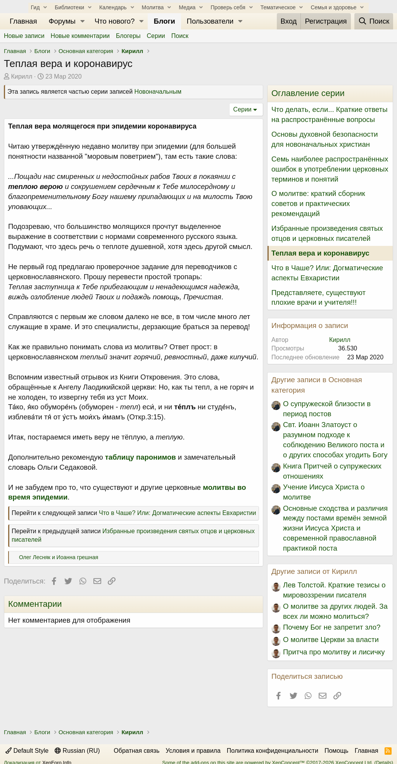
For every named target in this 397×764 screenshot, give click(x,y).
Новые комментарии (80, 36)
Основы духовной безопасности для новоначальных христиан (324, 139)
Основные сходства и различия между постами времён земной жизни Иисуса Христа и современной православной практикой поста (335, 528)
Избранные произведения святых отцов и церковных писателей (327, 233)
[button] (82, 21)
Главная (23, 21)
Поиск (179, 36)
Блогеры (128, 36)
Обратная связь (136, 750)
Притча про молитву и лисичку (334, 652)
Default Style (26, 750)
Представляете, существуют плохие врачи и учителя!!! (318, 297)
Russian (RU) (77, 750)
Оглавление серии (308, 93)
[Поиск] (373, 21)
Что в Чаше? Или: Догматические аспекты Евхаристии (177, 513)
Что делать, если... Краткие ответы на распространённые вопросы (329, 114)
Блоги (164, 21)
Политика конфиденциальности (272, 750)
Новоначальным (158, 91)
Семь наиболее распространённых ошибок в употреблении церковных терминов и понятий (329, 169)
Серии (156, 36)
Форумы (62, 21)
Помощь (337, 750)
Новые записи (24, 36)
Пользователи (210, 21)
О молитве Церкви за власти (331, 639)
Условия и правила (193, 750)
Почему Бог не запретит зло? (331, 627)
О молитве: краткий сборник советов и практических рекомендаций (318, 203)
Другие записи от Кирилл (314, 571)
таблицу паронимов (140, 457)
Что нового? (115, 21)
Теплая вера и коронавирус (320, 253)
